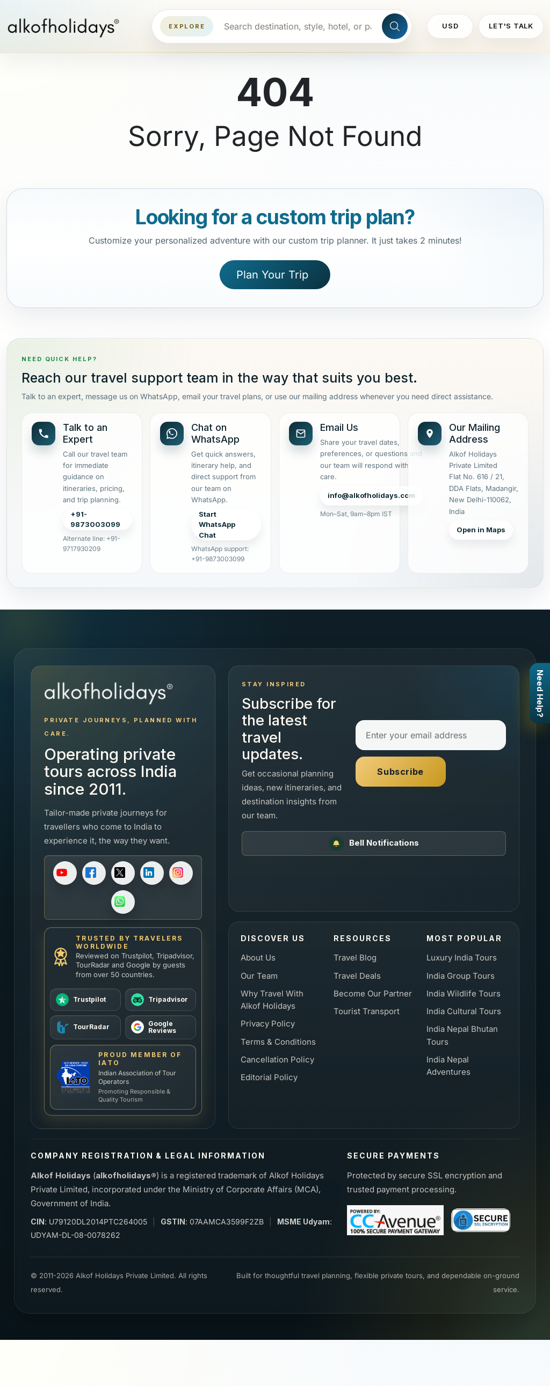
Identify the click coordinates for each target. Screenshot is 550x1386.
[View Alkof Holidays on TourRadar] (85, 1027)
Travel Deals (357, 976)
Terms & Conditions (278, 1042)
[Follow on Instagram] (181, 873)
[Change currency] (450, 26)
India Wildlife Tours (463, 993)
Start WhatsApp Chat (217, 524)
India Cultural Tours (463, 1011)
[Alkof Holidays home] (67, 26)
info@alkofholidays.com (371, 495)
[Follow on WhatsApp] (123, 902)
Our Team (259, 976)
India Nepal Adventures (448, 1065)
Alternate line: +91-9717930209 (91, 543)
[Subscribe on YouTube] (65, 873)
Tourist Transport (367, 1011)
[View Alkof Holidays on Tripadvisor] (160, 999)
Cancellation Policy (277, 1059)
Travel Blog (355, 957)
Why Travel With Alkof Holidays (272, 999)
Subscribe (400, 771)
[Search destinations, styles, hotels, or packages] (297, 26)
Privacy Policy (268, 1023)
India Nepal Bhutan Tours (462, 1035)
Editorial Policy (269, 1077)
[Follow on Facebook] (94, 873)
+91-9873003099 (95, 519)
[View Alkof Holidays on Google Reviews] (160, 1027)
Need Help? (540, 693)
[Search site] (395, 26)
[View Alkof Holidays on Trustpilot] (85, 999)
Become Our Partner (373, 993)
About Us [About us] (258, 957)
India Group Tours (460, 976)
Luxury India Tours (461, 957)
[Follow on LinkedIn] (152, 873)
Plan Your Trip (272, 274)
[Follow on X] (123, 873)
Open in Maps (481, 529)
